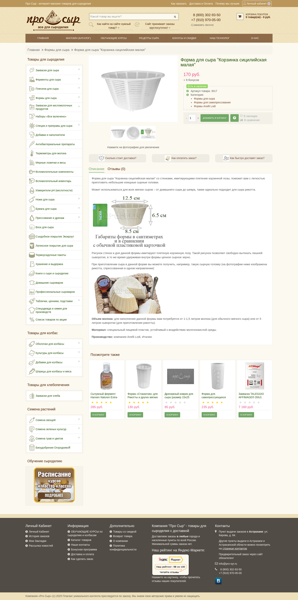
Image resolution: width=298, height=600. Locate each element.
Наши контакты (80, 544)
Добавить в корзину (214, 118)
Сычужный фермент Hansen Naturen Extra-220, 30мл (104, 397)
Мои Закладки (37, 540)
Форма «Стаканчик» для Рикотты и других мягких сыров (143, 397)
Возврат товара (122, 536)
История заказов (39, 536)
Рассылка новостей (41, 545)
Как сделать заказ (82, 558)
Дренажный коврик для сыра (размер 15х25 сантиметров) (179, 397)
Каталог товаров (81, 539)
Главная (34, 50)
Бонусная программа (84, 549)
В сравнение (252, 120)
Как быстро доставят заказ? (243, 158)
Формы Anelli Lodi (205, 106)
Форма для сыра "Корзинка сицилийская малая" (110, 50)
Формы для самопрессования (212, 102)
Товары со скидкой (124, 531)
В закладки (250, 116)
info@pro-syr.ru (228, 563)
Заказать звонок (202, 25)
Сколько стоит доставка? (117, 158)
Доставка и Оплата (201, 3)
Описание (97, 169)
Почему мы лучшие (227, 3)
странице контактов (235, 548)
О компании (120, 540)
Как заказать (179, 3)
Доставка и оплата (82, 554)
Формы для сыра (57, 50)
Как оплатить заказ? (181, 158)
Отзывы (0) (116, 169)
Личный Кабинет (39, 531)
